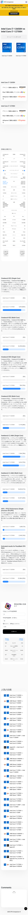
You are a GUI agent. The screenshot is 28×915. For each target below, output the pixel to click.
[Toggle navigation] (26, 2)
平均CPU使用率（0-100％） (9, 617)
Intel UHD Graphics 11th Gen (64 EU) (4, 182)
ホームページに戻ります (14, 37)
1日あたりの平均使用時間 (9, 611)
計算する (14, 631)
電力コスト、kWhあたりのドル (10, 623)
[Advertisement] (14, 20)
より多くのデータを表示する (5, 253)
